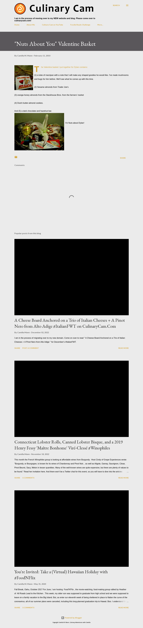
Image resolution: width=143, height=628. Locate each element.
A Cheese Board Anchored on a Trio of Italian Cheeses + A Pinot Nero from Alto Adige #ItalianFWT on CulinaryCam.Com (69, 323)
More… (100, 25)
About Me (31, 25)
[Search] (116, 5)
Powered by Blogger (71, 618)
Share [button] (123, 158)
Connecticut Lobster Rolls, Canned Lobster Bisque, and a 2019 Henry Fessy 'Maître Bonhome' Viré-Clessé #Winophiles (68, 445)
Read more (123, 348)
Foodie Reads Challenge (80, 25)
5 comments (28, 478)
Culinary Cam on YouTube (52, 25)
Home (16, 25)
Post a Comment (30, 348)
